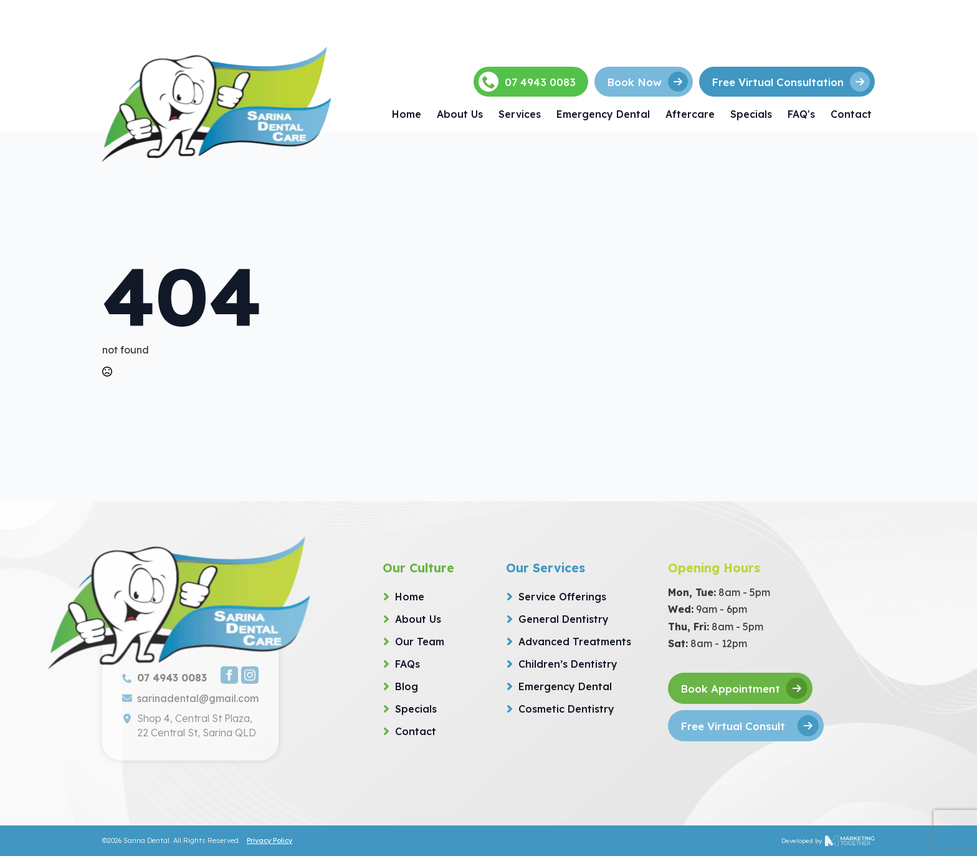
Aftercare (690, 114)
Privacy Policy (269, 840)
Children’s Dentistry (567, 664)
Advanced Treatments (574, 641)
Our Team (419, 641)
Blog (406, 686)
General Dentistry (563, 619)
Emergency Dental (603, 114)
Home (406, 114)
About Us (460, 114)
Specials (751, 114)
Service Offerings (562, 596)
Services (519, 114)
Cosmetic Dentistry (566, 709)
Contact (851, 114)
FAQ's (801, 114)
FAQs (407, 664)
